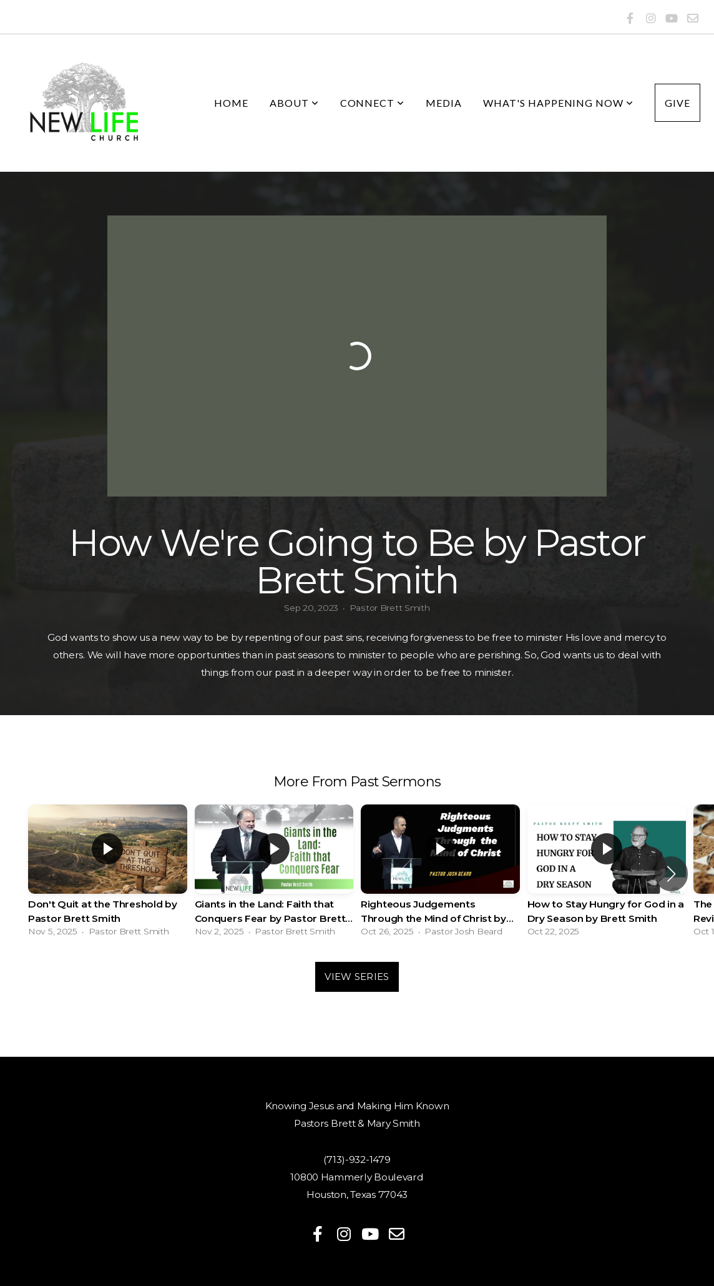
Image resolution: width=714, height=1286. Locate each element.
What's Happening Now (558, 103)
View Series (357, 976)
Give (677, 103)
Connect (372, 103)
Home (231, 103)
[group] (107, 873)
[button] (671, 874)
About (294, 103)
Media (444, 103)
